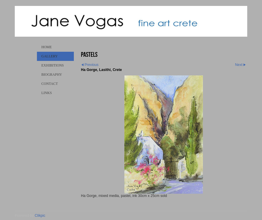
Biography (51, 74)
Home (46, 47)
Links (46, 93)
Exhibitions (52, 65)
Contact (49, 84)
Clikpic (40, 215)
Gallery (49, 56)
